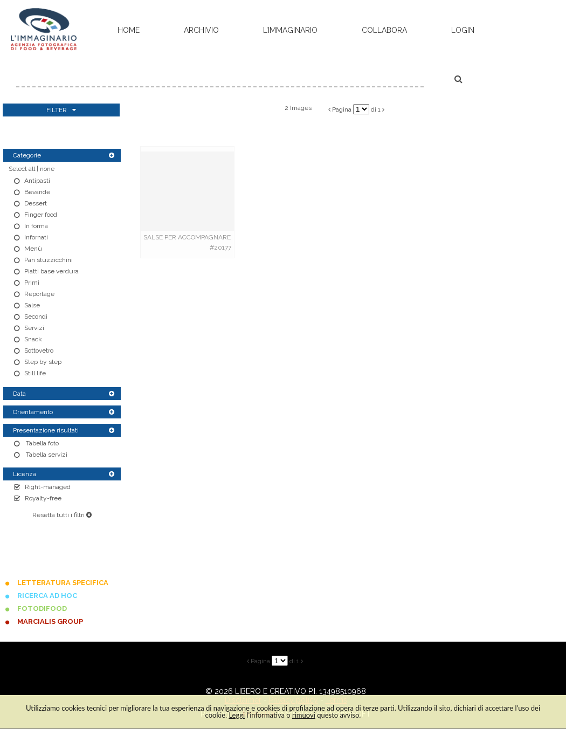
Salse (32, 305)
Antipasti (37, 180)
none (47, 169)
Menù (33, 248)
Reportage (39, 294)
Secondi (35, 316)
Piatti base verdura (51, 271)
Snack (33, 339)
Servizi (34, 328)
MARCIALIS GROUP (50, 621)
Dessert (35, 203)
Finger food (40, 214)
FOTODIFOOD (42, 608)
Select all (22, 169)
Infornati (36, 237)
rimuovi (303, 715)
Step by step (42, 362)
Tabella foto (41, 443)
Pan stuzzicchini (48, 260)
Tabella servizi (45, 454)
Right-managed (48, 487)
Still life (35, 373)
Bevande (37, 192)
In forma (36, 226)
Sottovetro (38, 350)
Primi (31, 282)
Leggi (237, 715)
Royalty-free (43, 498)
